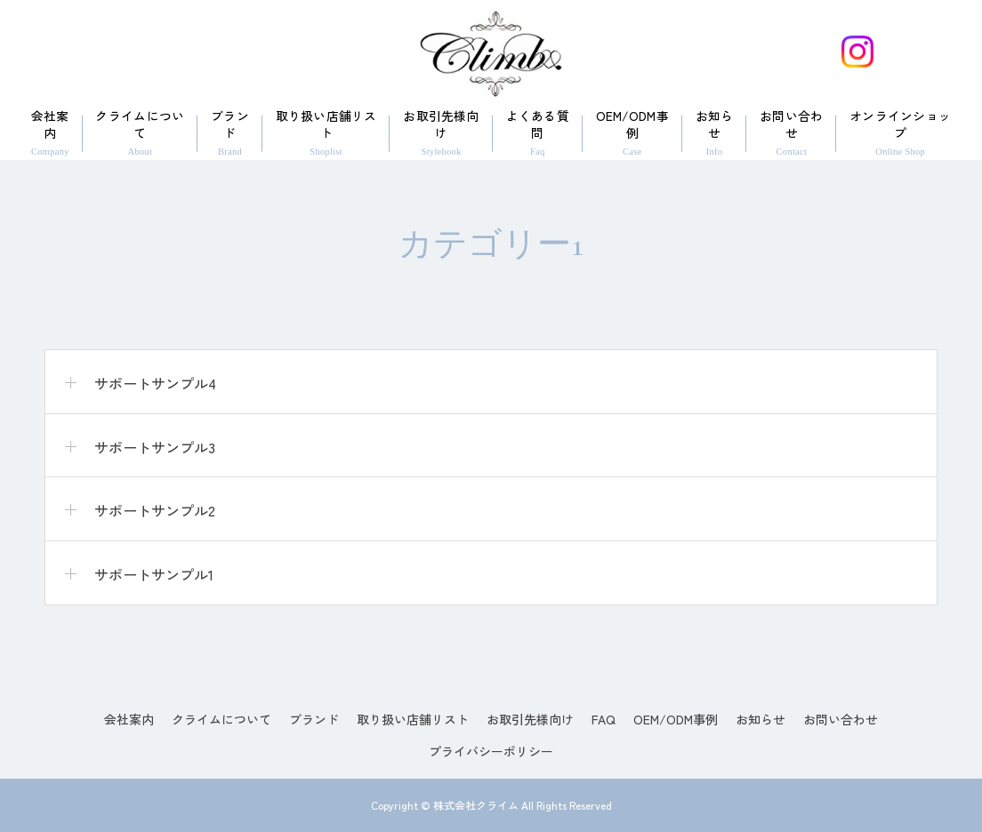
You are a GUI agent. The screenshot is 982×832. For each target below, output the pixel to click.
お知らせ (715, 132)
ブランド (230, 132)
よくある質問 (537, 132)
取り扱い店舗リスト (326, 132)
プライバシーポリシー (491, 751)
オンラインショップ (900, 132)
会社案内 (50, 132)
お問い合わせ (791, 132)
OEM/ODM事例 (632, 132)
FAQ (604, 719)
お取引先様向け (441, 132)
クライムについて (139, 132)
